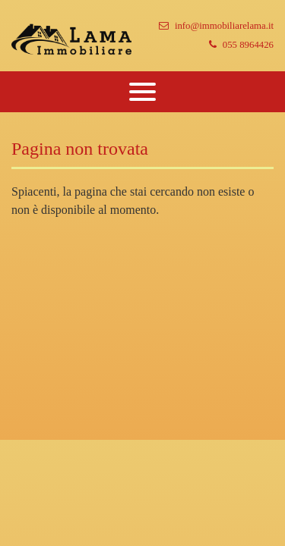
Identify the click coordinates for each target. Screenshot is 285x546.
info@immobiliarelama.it (216, 25)
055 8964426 (241, 44)
